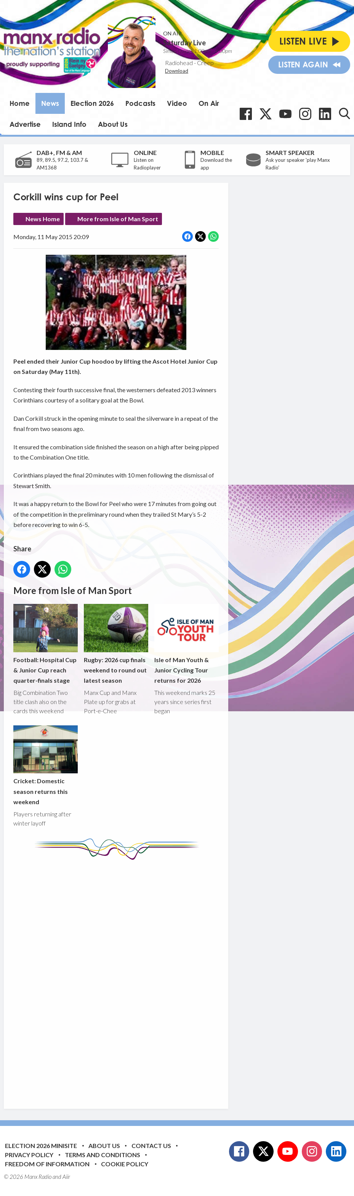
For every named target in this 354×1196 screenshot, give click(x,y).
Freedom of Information (47, 1163)
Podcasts (140, 103)
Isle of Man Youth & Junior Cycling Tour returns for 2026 (186, 644)
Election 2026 (92, 103)
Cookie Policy (124, 1163)
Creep (205, 62)
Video (177, 103)
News (50, 103)
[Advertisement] (156, 978)
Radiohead (179, 62)
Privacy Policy (29, 1154)
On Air (209, 103)
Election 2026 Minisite (41, 1145)
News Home (43, 218)
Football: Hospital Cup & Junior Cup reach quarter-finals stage (45, 644)
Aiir (66, 1176)
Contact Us (151, 1145)
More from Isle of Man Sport (117, 218)
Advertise (25, 124)
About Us (113, 124)
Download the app (216, 164)
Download (176, 71)
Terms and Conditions (102, 1154)
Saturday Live (184, 42)
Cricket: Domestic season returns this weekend (45, 765)
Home (20, 103)
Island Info (69, 124)
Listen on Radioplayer (147, 164)
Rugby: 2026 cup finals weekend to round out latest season (116, 644)
